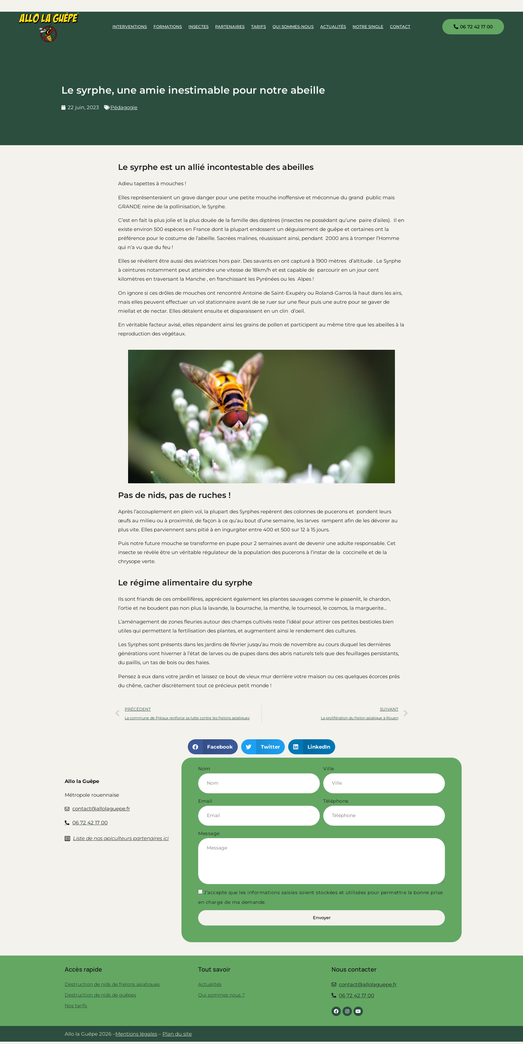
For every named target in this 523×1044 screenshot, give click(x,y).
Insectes (198, 26)
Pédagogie (123, 107)
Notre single (368, 26)
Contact (400, 26)
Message (209, 834)
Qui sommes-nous (293, 26)
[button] (213, 746)
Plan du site (177, 1036)
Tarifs (258, 26)
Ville (328, 769)
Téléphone (336, 801)
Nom (204, 769)
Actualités (333, 26)
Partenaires (229, 26)
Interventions (129, 26)
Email (205, 801)
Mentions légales (136, 1036)
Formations (167, 26)
